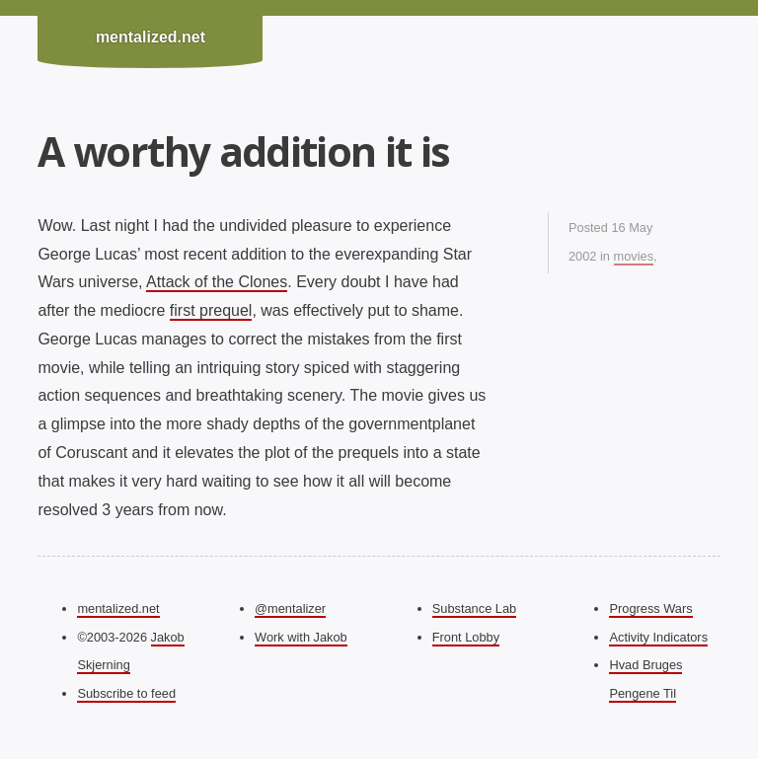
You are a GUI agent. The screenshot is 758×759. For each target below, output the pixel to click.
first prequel (211, 310)
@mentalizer (290, 608)
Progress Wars (650, 608)
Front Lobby (465, 637)
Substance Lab (474, 608)
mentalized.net (150, 37)
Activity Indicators (658, 637)
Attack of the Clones (216, 281)
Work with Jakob (301, 637)
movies (634, 256)
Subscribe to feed (126, 693)
